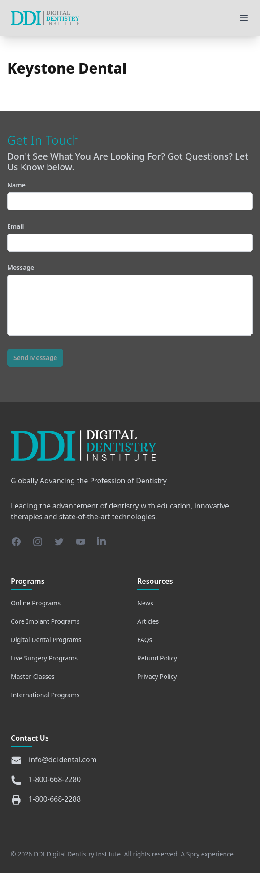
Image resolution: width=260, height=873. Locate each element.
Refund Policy (157, 658)
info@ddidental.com (63, 759)
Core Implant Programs (45, 621)
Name (130, 195)
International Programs (45, 695)
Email (130, 237)
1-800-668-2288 (55, 799)
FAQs (144, 639)
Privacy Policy (157, 676)
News (145, 603)
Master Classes (33, 676)
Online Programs (36, 603)
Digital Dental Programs (46, 639)
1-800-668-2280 (55, 779)
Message (130, 299)
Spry (192, 854)
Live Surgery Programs (44, 658)
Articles (148, 621)
